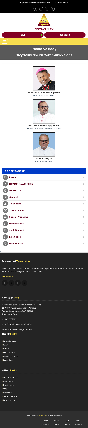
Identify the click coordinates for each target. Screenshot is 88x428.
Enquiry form (8, 385)
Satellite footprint (10, 377)
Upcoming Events (10, 356)
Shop (67, 424)
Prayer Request (9, 341)
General (13, 197)
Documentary (16, 223)
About (56, 421)
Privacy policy (9, 400)
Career (6, 348)
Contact (78, 424)
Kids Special (15, 237)
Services (65, 34)
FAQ (5, 389)
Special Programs (18, 217)
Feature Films (16, 243)
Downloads (8, 381)
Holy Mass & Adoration (21, 183)
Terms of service (10, 396)
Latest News (8, 360)
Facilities (6, 345)
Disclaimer (7, 392)
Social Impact (16, 230)
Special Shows (16, 210)
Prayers (13, 177)
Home (45, 421)
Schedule (45, 424)
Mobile (56, 424)
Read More (8, 276)
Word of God (15, 190)
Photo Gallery (9, 352)
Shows (78, 421)
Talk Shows (15, 203)
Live (23, 34)
